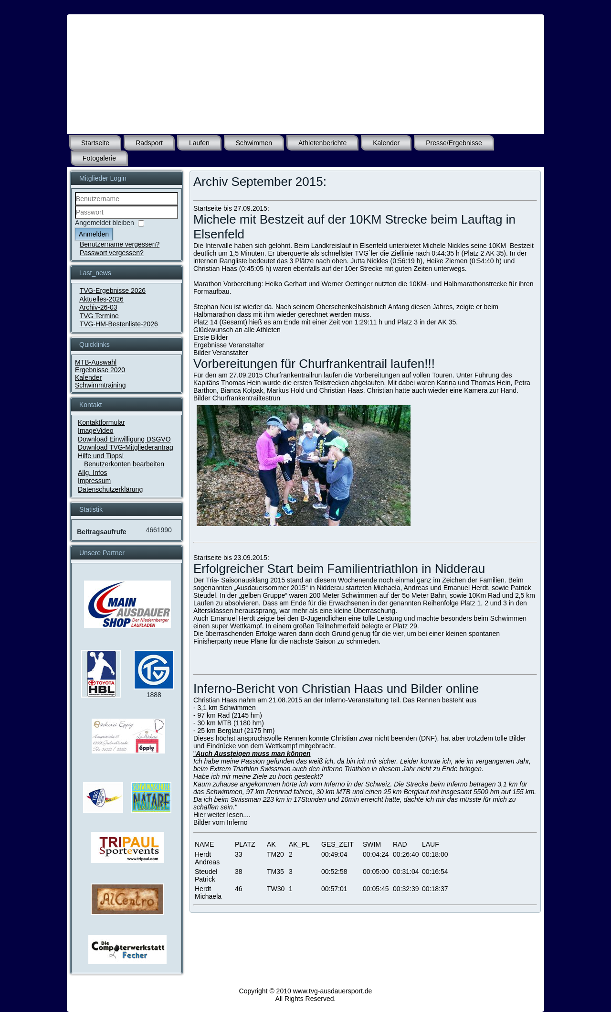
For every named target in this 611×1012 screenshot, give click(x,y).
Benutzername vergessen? (119, 244)
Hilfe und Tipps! (101, 456)
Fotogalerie (99, 158)
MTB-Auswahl (95, 362)
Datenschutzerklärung (110, 489)
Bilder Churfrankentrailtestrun (236, 398)
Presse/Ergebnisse (454, 143)
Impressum (94, 480)
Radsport (149, 143)
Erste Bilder (210, 337)
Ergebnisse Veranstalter (228, 345)
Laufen (199, 143)
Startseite (95, 143)
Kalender (386, 143)
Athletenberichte (322, 143)
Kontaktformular (101, 422)
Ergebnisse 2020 (100, 370)
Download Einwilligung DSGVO (124, 439)
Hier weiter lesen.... (222, 814)
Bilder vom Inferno (220, 822)
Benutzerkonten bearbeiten (124, 464)
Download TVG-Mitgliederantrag (125, 447)
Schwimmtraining (100, 385)
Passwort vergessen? (112, 253)
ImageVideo (95, 430)
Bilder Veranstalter (220, 352)
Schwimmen (254, 143)
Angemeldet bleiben (104, 222)
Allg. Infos (92, 472)
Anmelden (94, 234)
